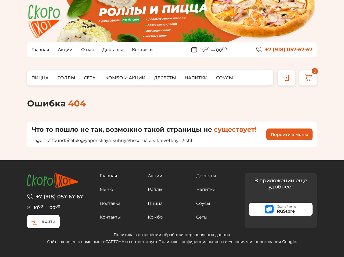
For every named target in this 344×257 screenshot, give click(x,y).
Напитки (206, 189)
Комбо (155, 217)
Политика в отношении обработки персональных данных (172, 234)
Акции (155, 175)
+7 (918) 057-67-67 (289, 50)
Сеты (201, 217)
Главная (108, 175)
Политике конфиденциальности (191, 241)
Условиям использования (255, 241)
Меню (106, 189)
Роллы (155, 189)
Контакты (110, 217)
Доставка (110, 203)
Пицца (155, 203)
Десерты (206, 175)
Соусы (203, 203)
